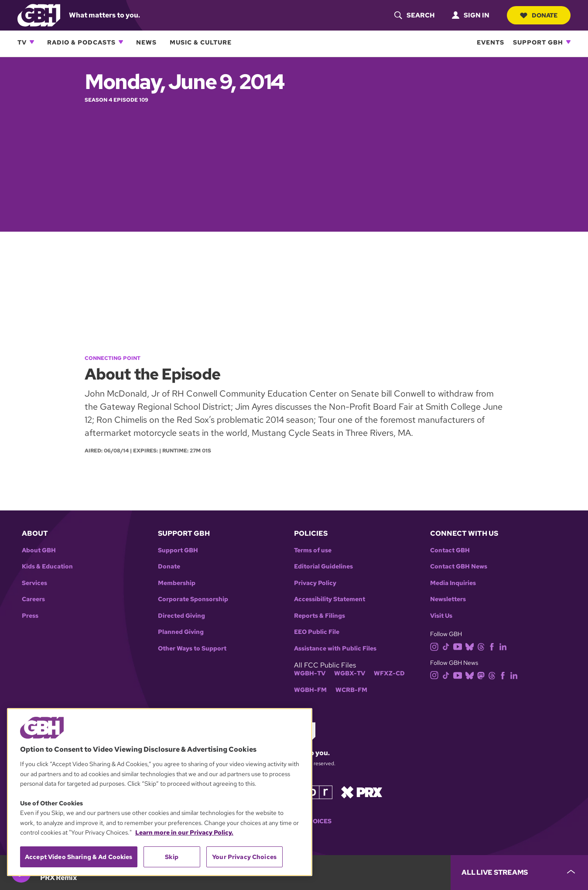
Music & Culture (201, 42)
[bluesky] (471, 645)
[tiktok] (447, 645)
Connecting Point (112, 358)
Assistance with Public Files (335, 648)
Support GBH (538, 42)
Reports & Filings (319, 616)
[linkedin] (504, 645)
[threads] (482, 645)
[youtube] (459, 645)
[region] (159, 792)
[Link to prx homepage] (361, 791)
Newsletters (448, 599)
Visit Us (441, 616)
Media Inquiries (453, 583)
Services (34, 583)
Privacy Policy (315, 583)
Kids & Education (47, 566)
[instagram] (436, 645)
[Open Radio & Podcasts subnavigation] (121, 42)
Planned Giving (181, 632)
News (146, 42)
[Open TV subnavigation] (32, 42)
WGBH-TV (309, 673)
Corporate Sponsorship (193, 599)
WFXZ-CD (389, 673)
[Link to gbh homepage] (38, 14)
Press (30, 616)
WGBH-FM (310, 690)
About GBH (39, 550)
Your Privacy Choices (244, 857)
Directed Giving (181, 616)
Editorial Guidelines (323, 566)
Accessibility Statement (329, 599)
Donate (538, 15)
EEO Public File (316, 632)
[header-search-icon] (414, 15)
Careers (33, 599)
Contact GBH (450, 550)
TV (22, 42)
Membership (176, 583)
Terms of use (313, 550)
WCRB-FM (351, 690)
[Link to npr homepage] (312, 791)
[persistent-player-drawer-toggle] (519, 872)
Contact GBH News (458, 566)
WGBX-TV (349, 673)
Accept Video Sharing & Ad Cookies (79, 857)
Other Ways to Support (192, 648)
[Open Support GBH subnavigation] (568, 42)
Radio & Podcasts (81, 42)
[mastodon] (482, 674)
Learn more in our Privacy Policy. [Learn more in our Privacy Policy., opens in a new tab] (184, 832)
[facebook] (493, 645)
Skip (171, 857)
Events (490, 42)
